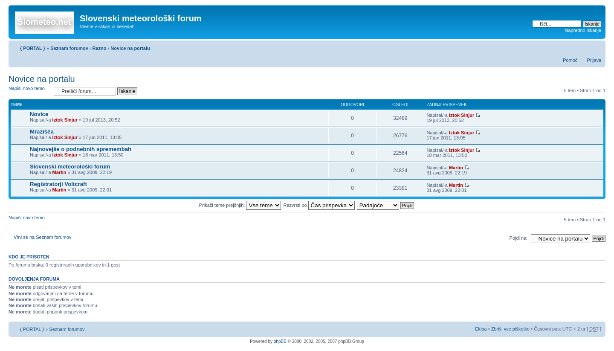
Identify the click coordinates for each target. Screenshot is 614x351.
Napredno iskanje (583, 30)
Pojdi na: (519, 238)
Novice (39, 114)
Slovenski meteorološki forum (70, 166)
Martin (59, 172)
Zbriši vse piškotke (511, 328)
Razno (100, 48)
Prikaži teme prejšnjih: (240, 205)
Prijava (594, 60)
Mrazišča (42, 131)
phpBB (280, 341)
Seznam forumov (69, 48)
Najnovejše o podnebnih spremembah (80, 149)
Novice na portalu (130, 48)
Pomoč (570, 60)
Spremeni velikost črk (595, 46)
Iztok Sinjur (65, 119)
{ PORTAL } (32, 48)
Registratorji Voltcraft (58, 184)
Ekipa (481, 328)
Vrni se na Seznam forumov (42, 237)
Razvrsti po (319, 205)
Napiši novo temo (29, 91)
